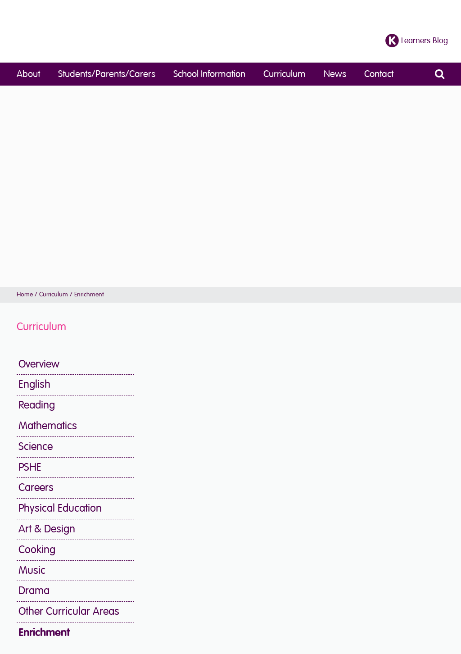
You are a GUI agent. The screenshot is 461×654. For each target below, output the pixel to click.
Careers (36, 487)
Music (31, 570)
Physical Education (60, 508)
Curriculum (284, 74)
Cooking (36, 549)
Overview (38, 364)
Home (25, 294)
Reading (36, 405)
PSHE (29, 467)
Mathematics (47, 425)
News (335, 74)
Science (35, 446)
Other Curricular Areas (68, 611)
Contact (378, 74)
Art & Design (46, 529)
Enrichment (44, 632)
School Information (209, 74)
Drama (34, 590)
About (28, 74)
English (34, 384)
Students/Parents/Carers (106, 74)
